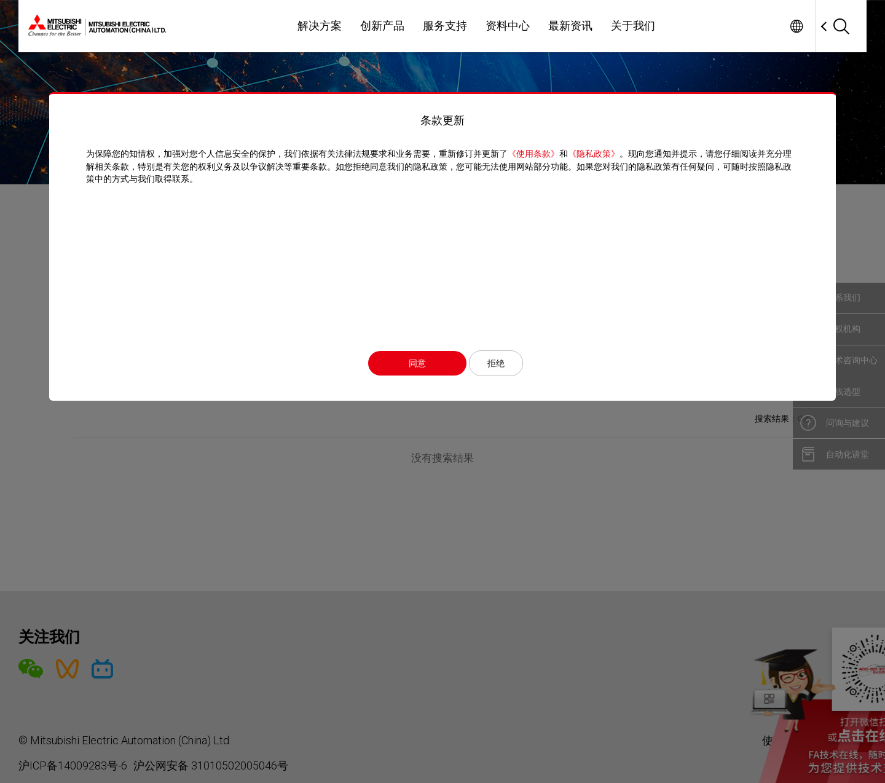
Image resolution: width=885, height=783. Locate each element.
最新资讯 (570, 26)
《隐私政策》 (594, 154)
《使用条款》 (533, 154)
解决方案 (319, 26)
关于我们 (633, 26)
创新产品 (382, 26)
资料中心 (508, 26)
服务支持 (445, 26)
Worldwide (796, 26)
